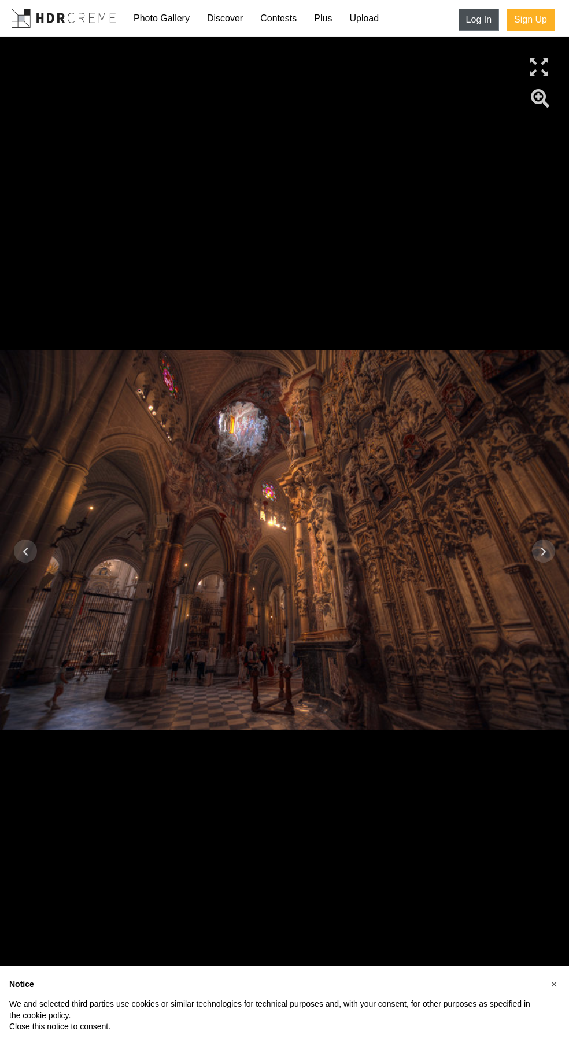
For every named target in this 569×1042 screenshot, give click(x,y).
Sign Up (530, 19)
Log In (479, 19)
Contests (278, 18)
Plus (323, 18)
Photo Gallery (162, 18)
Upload (364, 18)
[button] (554, 984)
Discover (225, 18)
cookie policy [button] (45, 1015)
